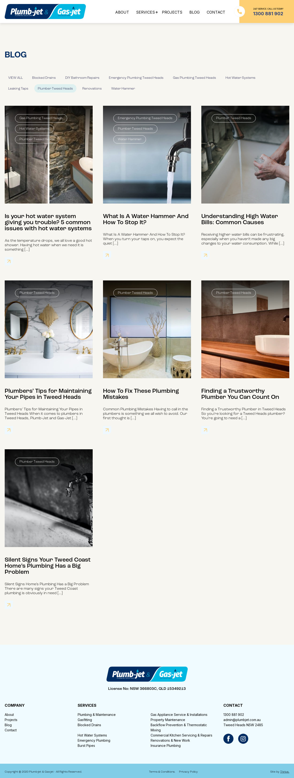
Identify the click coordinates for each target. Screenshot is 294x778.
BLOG (194, 12)
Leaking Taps (18, 89)
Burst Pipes (86, 746)
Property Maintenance (168, 720)
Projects (11, 720)
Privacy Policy (188, 771)
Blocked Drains (44, 78)
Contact (11, 730)
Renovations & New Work (170, 740)
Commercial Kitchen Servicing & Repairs (181, 735)
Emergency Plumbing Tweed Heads (136, 78)
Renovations (92, 89)
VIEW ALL (15, 78)
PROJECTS (172, 12)
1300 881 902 (233, 715)
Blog (8, 725)
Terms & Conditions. (162, 771)
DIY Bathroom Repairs (82, 78)
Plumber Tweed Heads (55, 89)
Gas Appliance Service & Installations (179, 715)
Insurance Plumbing (166, 746)
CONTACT (216, 12)
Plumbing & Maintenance (97, 715)
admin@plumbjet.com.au (242, 720)
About (9, 715)
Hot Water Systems (240, 78)
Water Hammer (123, 89)
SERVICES (145, 12)
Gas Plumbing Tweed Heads (194, 78)
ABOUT (122, 12)
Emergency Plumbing (94, 740)
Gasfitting (85, 720)
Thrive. (284, 771)
